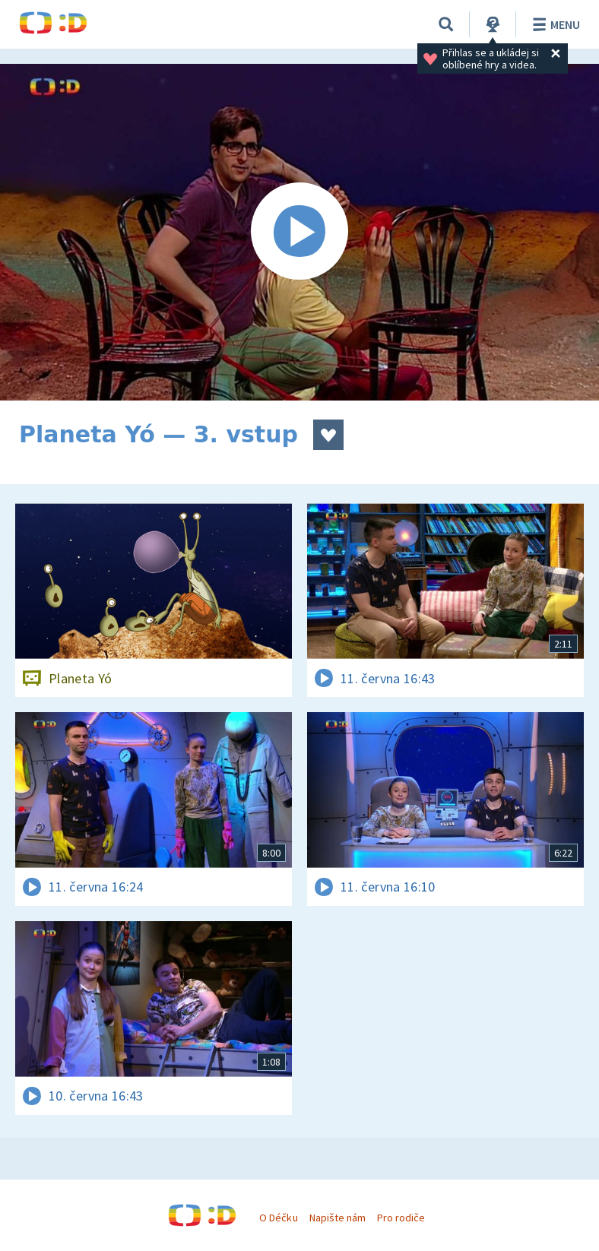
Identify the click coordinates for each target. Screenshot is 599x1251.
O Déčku (278, 1217)
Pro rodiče (401, 1217)
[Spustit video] (299, 232)
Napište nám (337, 1217)
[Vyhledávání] (446, 24)
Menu (554, 24)
